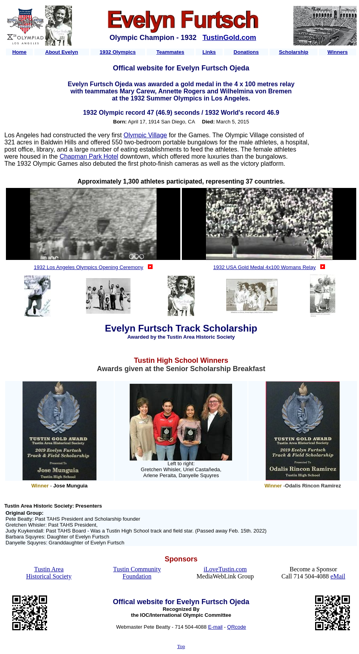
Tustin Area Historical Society (49, 573)
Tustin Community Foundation (137, 573)
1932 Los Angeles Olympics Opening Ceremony (89, 267)
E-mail (215, 627)
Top (181, 646)
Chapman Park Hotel (89, 156)
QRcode (236, 627)
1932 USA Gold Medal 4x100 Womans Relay (264, 267)
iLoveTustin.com (225, 569)
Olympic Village (145, 135)
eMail (338, 576)
